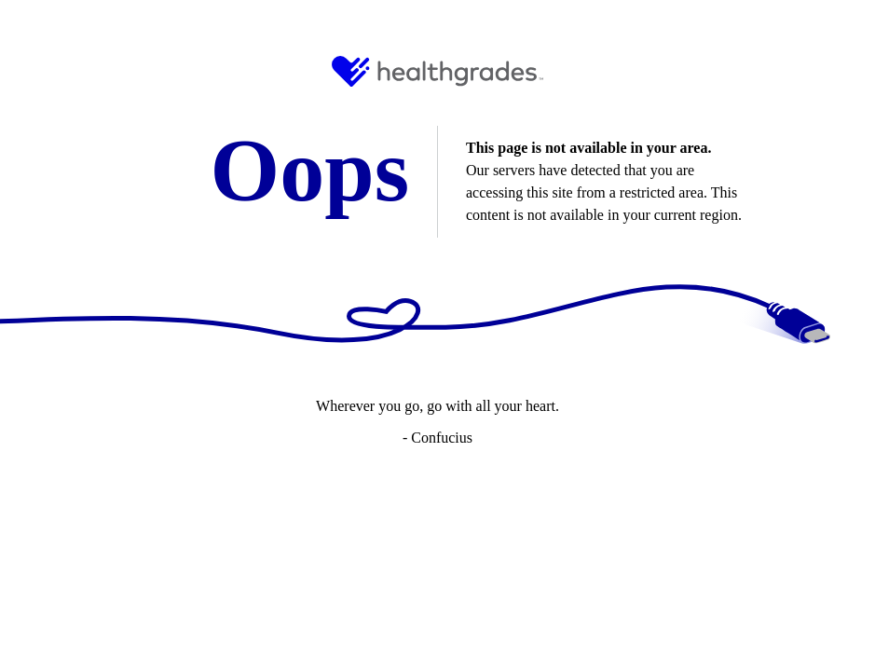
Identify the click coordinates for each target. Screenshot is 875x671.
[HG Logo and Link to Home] (437, 71)
